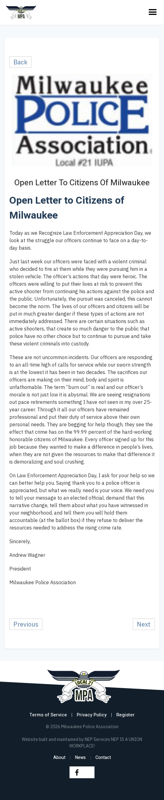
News (80, 757)
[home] (21, 12)
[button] (153, 12)
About (59, 757)
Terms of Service (48, 714)
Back (20, 62)
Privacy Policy (92, 714)
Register (125, 714)
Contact (103, 757)
